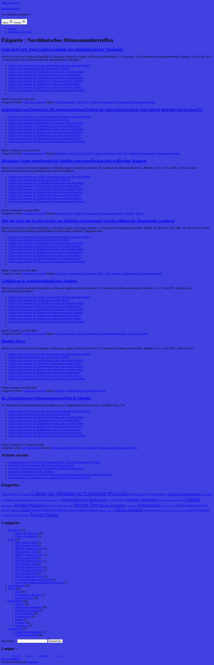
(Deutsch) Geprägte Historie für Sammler (31, 471)
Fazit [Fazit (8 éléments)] (3, 500)
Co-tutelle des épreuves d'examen (33, 579)
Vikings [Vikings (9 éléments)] (25, 515)
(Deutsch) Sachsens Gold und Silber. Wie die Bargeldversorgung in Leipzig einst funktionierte (60, 474)
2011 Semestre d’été (26, 573)
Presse (11, 588)
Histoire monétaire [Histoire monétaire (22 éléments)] (141, 499)
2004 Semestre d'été (26, 545)
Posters (19, 619)
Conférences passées (34, 102)
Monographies (23, 616)
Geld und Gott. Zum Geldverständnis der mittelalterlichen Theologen (62, 49)
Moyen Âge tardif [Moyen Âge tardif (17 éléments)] (112, 505)
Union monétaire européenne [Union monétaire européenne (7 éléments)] (174, 510)
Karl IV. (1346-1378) (81, 153)
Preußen (129, 213)
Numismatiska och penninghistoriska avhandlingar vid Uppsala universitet (49, 477)
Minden (134, 153)
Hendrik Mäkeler (10, 8)
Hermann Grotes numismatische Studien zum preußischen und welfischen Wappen (73, 160)
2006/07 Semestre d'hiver (29, 554)
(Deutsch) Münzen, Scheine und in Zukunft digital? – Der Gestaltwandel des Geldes (54, 462)
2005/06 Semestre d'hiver (29, 548)
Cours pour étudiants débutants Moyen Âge (39, 582)
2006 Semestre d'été (26, 551)
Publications (15, 601)
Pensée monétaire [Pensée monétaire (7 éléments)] (168, 506)
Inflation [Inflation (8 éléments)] (161, 500)
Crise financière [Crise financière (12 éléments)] (158, 494)
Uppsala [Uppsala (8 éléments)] (4, 515)
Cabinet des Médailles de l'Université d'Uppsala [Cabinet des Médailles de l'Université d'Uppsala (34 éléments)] (79, 493)
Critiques (20, 622)
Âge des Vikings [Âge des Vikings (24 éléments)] (44, 514)
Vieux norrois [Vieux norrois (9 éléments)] (15, 515)
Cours (11, 539)
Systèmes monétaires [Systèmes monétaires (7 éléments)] (106, 510)
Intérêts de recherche (26, 533)
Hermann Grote (64, 213)
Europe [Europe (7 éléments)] (204, 495)
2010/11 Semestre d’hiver (29, 570)
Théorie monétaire (66, 102)
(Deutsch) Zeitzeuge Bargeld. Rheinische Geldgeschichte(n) (41, 465)
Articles (19, 604)
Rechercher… (9, 640)
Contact (12, 28)
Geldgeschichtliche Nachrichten (68, 447)
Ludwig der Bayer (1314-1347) (111, 153)
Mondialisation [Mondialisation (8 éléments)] (7, 506)
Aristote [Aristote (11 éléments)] (5, 494)
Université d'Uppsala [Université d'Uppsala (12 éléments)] (197, 510)
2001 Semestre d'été (26, 542)
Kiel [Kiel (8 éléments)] (183, 500)
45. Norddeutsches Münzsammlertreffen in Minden (46, 398)
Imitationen (62, 153)
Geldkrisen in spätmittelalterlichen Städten (39, 281)
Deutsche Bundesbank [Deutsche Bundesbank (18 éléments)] (184, 494)
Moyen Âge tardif (137, 333)
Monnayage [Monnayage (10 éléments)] (51, 505)
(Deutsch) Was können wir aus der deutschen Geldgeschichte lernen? (46, 468)
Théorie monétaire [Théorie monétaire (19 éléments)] (129, 510)
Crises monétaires (65, 333)
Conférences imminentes (28, 631)
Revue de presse (24, 597)
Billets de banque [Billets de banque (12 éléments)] (21, 494)
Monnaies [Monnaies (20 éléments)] (37, 505)
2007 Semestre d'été (26, 557)
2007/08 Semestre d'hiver (29, 560)
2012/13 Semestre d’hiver (29, 576)
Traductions (21, 625)
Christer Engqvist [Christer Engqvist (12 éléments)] (138, 494)
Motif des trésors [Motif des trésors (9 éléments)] (66, 505)
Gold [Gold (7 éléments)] (109, 500)
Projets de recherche (26, 536)
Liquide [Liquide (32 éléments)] (192, 499)
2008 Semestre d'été (26, 564)
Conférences (15, 628)
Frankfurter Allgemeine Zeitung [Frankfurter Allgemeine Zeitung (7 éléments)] (48, 500)
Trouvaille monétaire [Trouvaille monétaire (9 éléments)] (153, 510)
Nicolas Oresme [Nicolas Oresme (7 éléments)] (131, 506)
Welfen (139, 213)
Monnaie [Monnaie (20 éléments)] (21, 505)
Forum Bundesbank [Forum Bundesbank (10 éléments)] (26, 500)
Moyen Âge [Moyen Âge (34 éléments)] (86, 505)
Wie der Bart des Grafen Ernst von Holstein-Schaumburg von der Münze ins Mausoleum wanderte (88, 220)
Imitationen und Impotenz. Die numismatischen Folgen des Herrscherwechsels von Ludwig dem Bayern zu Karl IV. (102, 109)
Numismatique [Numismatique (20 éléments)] (149, 505)
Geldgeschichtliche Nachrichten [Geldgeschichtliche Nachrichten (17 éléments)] (83, 500)
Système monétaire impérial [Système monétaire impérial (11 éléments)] (82, 510)
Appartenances (16, 585)
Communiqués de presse (28, 594)
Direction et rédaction (27, 610)
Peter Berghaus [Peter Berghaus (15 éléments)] (185, 505)
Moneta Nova (13, 341)
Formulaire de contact (20, 31)
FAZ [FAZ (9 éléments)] (210, 494)
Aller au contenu (10, 2)
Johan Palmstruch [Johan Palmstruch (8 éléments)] (173, 500)
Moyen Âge (83, 102)
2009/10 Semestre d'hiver (29, 567)
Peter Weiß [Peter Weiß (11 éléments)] (202, 505)
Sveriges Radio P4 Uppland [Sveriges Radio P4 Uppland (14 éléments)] (49, 510)
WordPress (33, 662)
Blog (17, 591)
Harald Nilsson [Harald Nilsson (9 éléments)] (119, 500)
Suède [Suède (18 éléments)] (25, 510)
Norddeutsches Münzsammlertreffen (135, 102)
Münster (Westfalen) (102, 102)
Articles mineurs (31, 447)
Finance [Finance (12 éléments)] (10, 500)
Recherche (14, 530)
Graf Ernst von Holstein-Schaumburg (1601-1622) (83, 273)
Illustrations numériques (28, 607)
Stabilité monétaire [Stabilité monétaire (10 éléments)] (11, 510)
